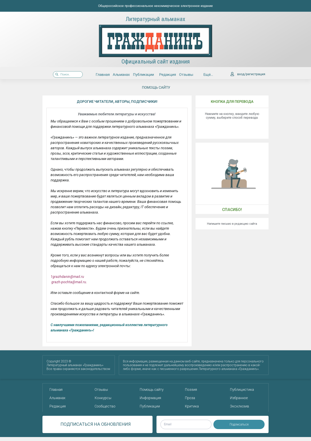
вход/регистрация (251, 74)
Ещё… (209, 74)
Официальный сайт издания (155, 61)
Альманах (121, 74)
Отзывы (186, 74)
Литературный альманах (155, 19)
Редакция (167, 74)
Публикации (144, 74)
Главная (103, 74)
